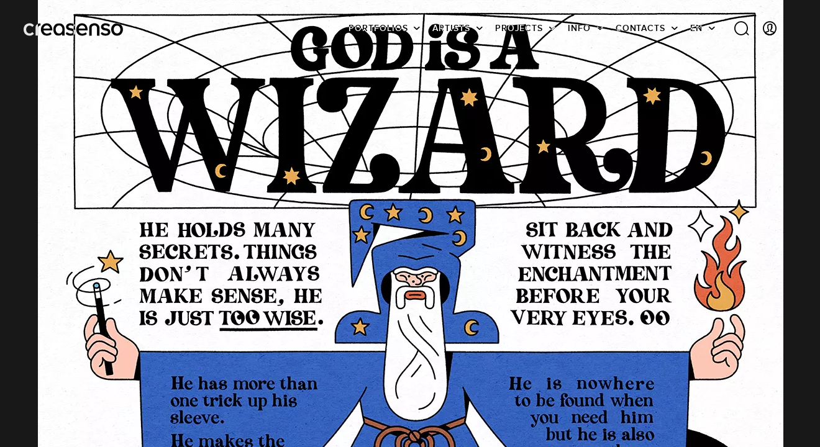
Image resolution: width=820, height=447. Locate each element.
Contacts (640, 28)
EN (696, 28)
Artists (451, 28)
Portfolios (378, 28)
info (579, 28)
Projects (519, 28)
